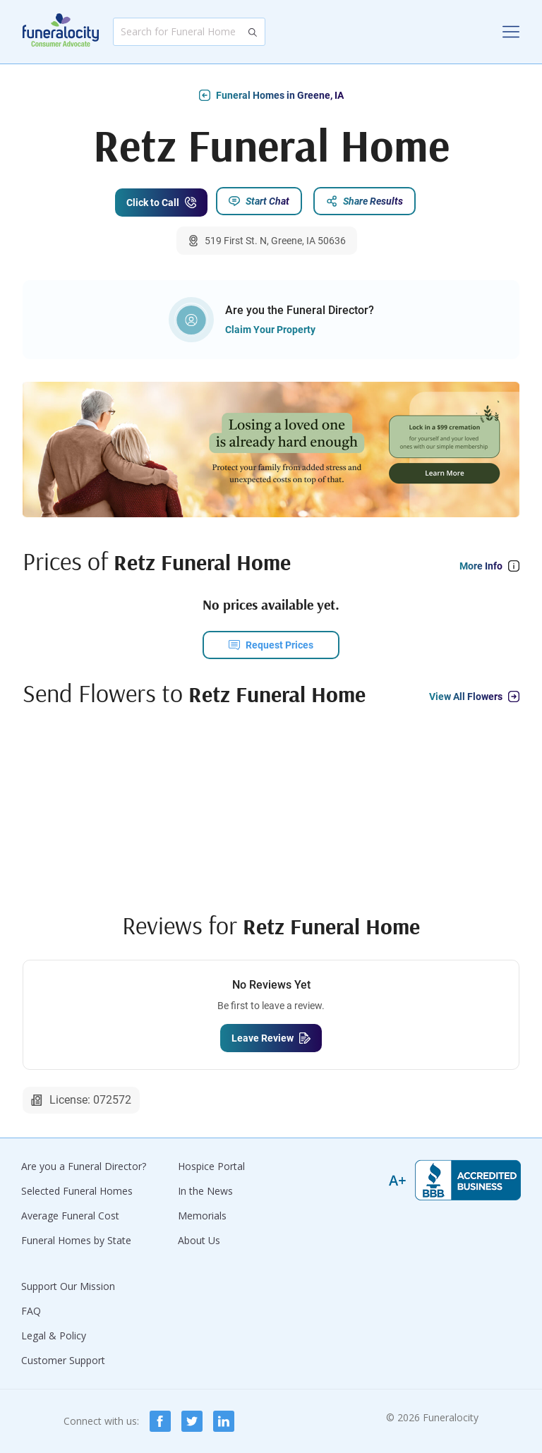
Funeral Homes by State (76, 1240)
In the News (205, 1191)
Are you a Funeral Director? (83, 1166)
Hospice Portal (211, 1166)
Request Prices (279, 646)
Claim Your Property (270, 331)
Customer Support (63, 1360)
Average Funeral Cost (70, 1215)
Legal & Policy (53, 1335)
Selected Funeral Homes (77, 1191)
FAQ (31, 1311)
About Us (199, 1240)
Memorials (202, 1215)
